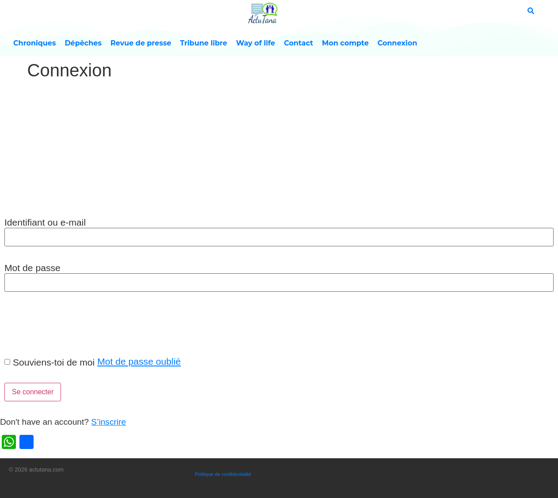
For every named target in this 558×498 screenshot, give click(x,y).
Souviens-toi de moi (54, 362)
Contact (298, 43)
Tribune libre (204, 43)
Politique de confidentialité (223, 474)
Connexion (398, 43)
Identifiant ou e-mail (45, 222)
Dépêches (83, 43)
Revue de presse (140, 43)
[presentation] (67, 323)
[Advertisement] (279, 149)
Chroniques (34, 43)
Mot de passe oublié (139, 361)
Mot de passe (32, 267)
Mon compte (345, 43)
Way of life (255, 43)
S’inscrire (108, 421)
